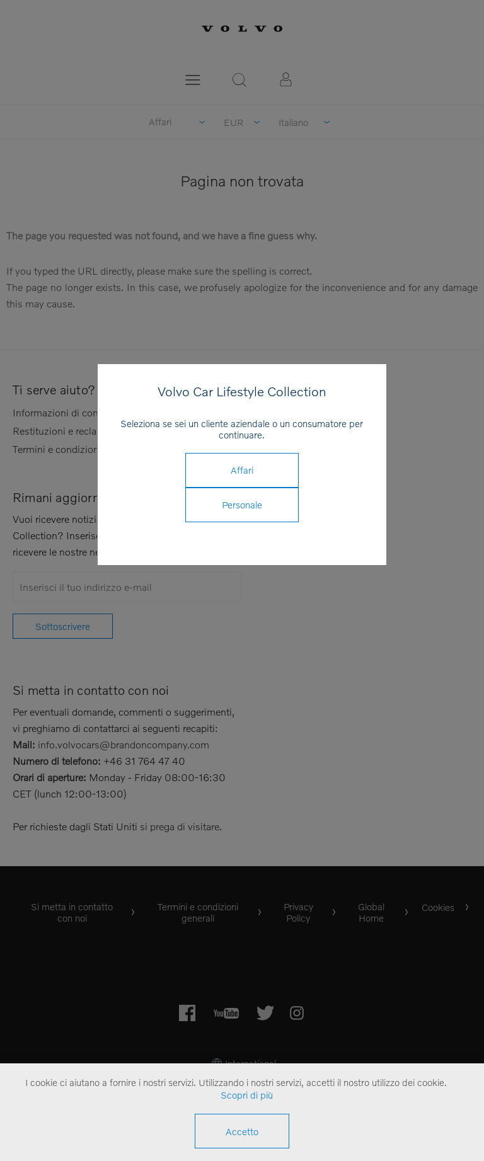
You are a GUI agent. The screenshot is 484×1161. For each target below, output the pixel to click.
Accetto (242, 1131)
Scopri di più (247, 1095)
